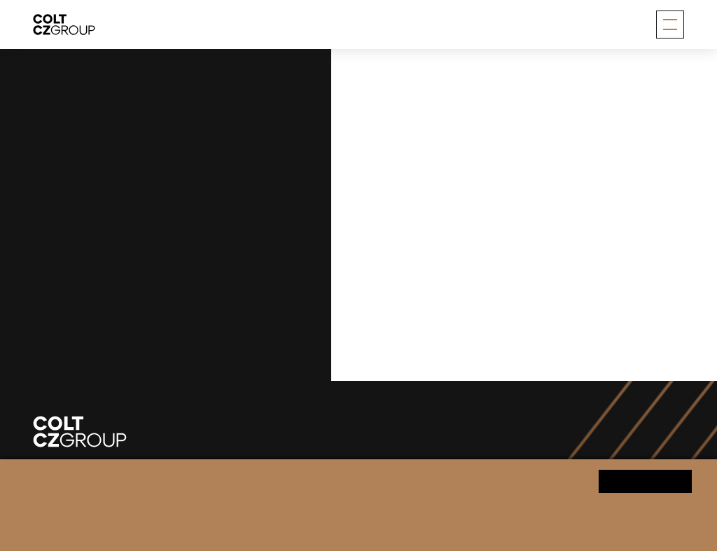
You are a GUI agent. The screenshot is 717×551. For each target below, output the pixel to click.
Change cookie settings (355, 531)
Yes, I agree (645, 480)
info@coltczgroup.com (127, 319)
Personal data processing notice (235, 531)
